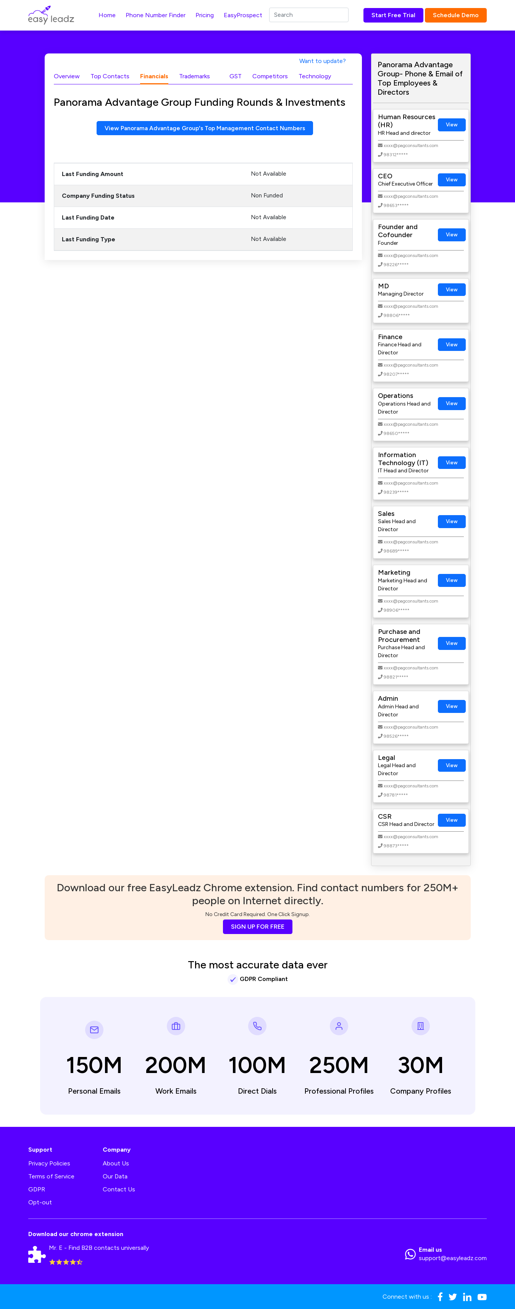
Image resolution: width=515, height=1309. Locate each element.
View (452, 125)
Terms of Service (51, 1176)
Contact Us (119, 1189)
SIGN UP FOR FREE (257, 926)
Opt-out (40, 1202)
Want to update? (322, 61)
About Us (116, 1163)
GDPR (36, 1189)
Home (107, 15)
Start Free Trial (393, 15)
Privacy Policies (49, 1163)
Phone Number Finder (156, 15)
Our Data (115, 1176)
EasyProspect (243, 15)
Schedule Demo (456, 15)
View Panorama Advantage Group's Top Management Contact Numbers (204, 128)
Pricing (204, 15)
